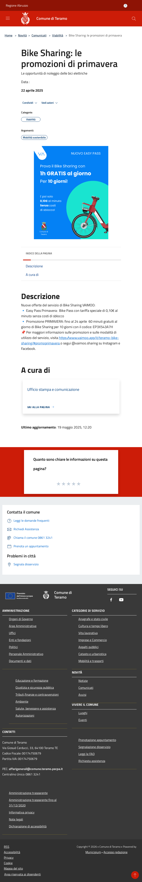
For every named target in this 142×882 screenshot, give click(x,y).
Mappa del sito (13, 868)
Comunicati (39, 35)
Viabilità (57, 35)
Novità (22, 35)
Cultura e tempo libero (93, 626)
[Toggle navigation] (7, 18)
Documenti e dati (20, 661)
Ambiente (21, 701)
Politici (13, 647)
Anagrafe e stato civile (93, 619)
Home (8, 35)
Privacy (9, 857)
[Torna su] (135, 875)
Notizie (83, 680)
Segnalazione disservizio (94, 747)
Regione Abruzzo (17, 5)
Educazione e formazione (31, 680)
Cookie (8, 863)
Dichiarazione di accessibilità (27, 826)
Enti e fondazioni (20, 640)
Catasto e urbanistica (92, 654)
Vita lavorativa (88, 633)
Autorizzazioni (24, 715)
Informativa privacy (21, 812)
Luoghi (82, 713)
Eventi (82, 720)
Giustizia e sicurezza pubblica (34, 687)
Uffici (12, 633)
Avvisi (82, 694)
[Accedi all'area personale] (125, 5)
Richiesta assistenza (91, 761)
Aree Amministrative (22, 626)
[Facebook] (111, 600)
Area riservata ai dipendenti (22, 874)
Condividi (30, 103)
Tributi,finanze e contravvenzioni (37, 694)
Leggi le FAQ (86, 754)
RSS (6, 846)
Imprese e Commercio (92, 640)
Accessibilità (12, 852)
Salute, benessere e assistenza (35, 708)
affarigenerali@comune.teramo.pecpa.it (36, 768)
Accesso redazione (115, 852)
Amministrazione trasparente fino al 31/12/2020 (33, 803)
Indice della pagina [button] (39, 253)
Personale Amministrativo (26, 654)
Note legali (16, 819)
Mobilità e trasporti (91, 661)
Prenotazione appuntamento (97, 740)
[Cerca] (134, 18)
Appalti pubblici (88, 647)
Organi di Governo (21, 619)
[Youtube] (121, 600)
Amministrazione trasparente (28, 793)
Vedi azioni (50, 103)
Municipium (93, 852)
